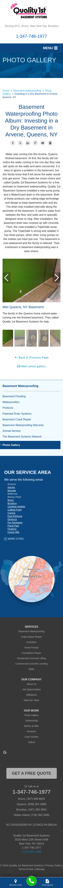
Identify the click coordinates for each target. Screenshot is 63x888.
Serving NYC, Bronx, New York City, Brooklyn (32, 26)
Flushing (12, 529)
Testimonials (31, 720)
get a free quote (31, 773)
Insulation (32, 642)
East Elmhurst (15, 516)
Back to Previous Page (31, 357)
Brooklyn (12, 503)
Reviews (31, 731)
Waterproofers (11, 402)
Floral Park (13, 525)
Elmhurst (12, 519)
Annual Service (12, 430)
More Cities (16, 538)
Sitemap (40, 869)
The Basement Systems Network (22, 436)
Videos (31, 742)
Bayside (12, 490)
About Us (31, 684)
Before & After (31, 726)
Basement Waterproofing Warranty (23, 425)
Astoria (11, 487)
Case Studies (31, 736)
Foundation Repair (31, 653)
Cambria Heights (16, 506)
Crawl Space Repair (31, 636)
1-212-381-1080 (31, 851)
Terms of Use (25, 869)
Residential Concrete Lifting (31, 658)
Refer (31, 669)
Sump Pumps (31, 647)
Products (8, 407)
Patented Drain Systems (17, 413)
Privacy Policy (53, 865)
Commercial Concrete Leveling (31, 663)
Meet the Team (31, 700)
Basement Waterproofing (20, 386)
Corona (11, 513)
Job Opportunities (31, 689)
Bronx (11, 500)
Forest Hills (13, 532)
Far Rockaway (15, 522)
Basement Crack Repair (17, 419)
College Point (15, 509)
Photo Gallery (11, 445)
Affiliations (31, 694)
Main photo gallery (31, 366)
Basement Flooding (14, 396)
